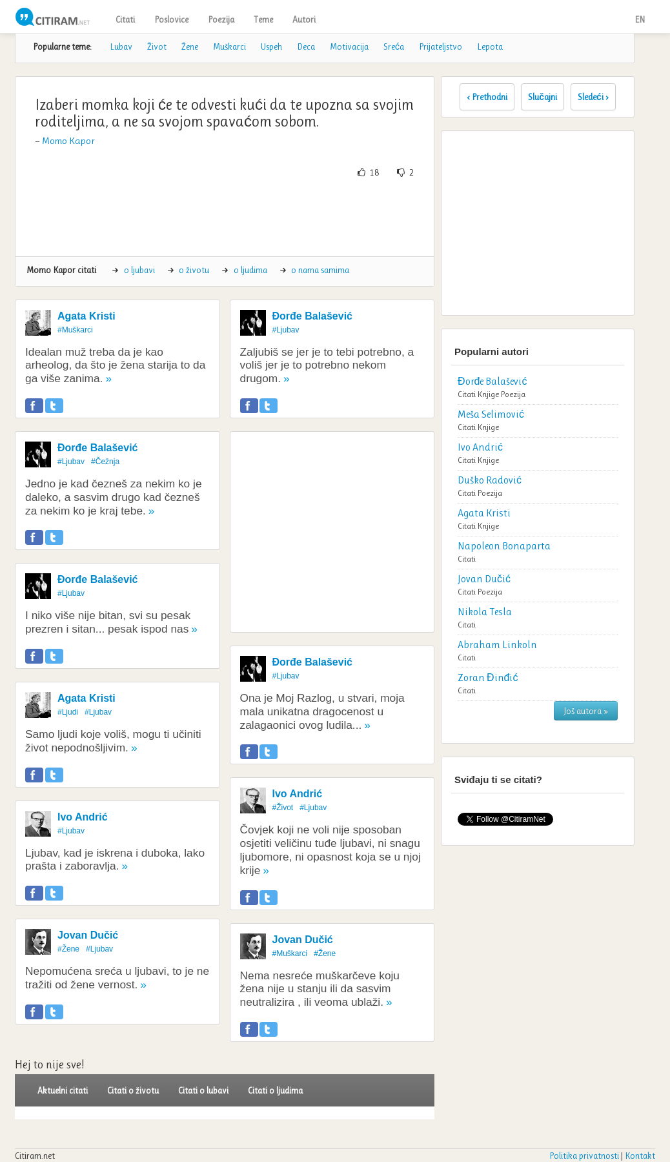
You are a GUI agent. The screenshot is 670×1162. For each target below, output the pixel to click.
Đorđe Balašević (97, 447)
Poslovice (171, 19)
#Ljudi (67, 712)
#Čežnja (105, 461)
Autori (304, 19)
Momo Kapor (68, 141)
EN (639, 19)
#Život (283, 807)
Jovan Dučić (87, 935)
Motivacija (349, 46)
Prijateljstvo (440, 46)
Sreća (393, 46)
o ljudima (250, 270)
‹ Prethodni (487, 97)
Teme (263, 19)
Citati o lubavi (203, 1090)
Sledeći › (593, 97)
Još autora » (585, 711)
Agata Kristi (86, 316)
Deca (306, 46)
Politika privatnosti (584, 1155)
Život (157, 46)
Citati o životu (133, 1090)
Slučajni (542, 97)
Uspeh (271, 46)
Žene (189, 46)
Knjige (488, 394)
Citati (125, 19)
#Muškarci (75, 329)
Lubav (121, 46)
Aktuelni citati (62, 1090)
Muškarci (229, 46)
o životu (194, 270)
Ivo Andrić (82, 816)
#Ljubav (71, 461)
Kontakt (640, 1155)
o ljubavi (139, 270)
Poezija (221, 19)
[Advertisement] (260, 218)
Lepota (490, 46)
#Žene (68, 948)
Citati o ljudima (275, 1090)
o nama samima (320, 270)
